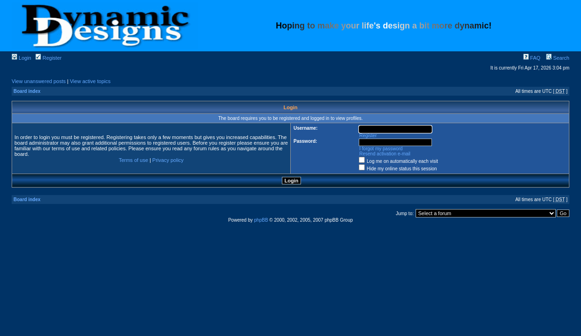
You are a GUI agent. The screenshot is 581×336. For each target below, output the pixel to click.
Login (21, 58)
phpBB (261, 220)
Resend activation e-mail (384, 153)
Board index (27, 91)
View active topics (90, 81)
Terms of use (133, 160)
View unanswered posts (39, 81)
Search (557, 58)
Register (48, 58)
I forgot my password (381, 148)
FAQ (531, 58)
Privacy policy (168, 160)
